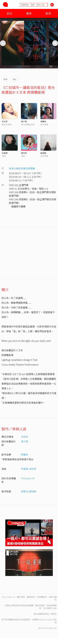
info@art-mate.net (46, 619)
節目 (9, 13)
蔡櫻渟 (24, 491)
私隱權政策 (42, 596)
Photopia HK (28, 478)
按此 (55, 613)
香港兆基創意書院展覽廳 (22, 168)
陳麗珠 (43, 121)
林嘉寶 (5, 153)
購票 (29, 13)
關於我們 (21, 596)
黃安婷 (24, 153)
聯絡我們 (31, 596)
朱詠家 (5, 121)
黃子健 (24, 121)
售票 (48, 13)
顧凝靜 (43, 153)
